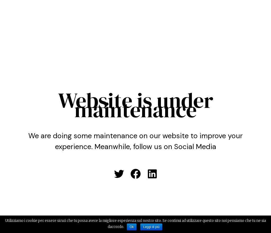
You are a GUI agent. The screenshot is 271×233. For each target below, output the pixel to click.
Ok (132, 227)
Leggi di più (151, 227)
